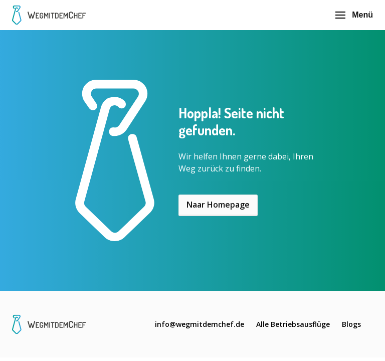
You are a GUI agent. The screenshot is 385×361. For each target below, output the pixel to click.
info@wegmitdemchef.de (199, 324)
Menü (354, 15)
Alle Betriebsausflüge (293, 324)
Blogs (351, 324)
